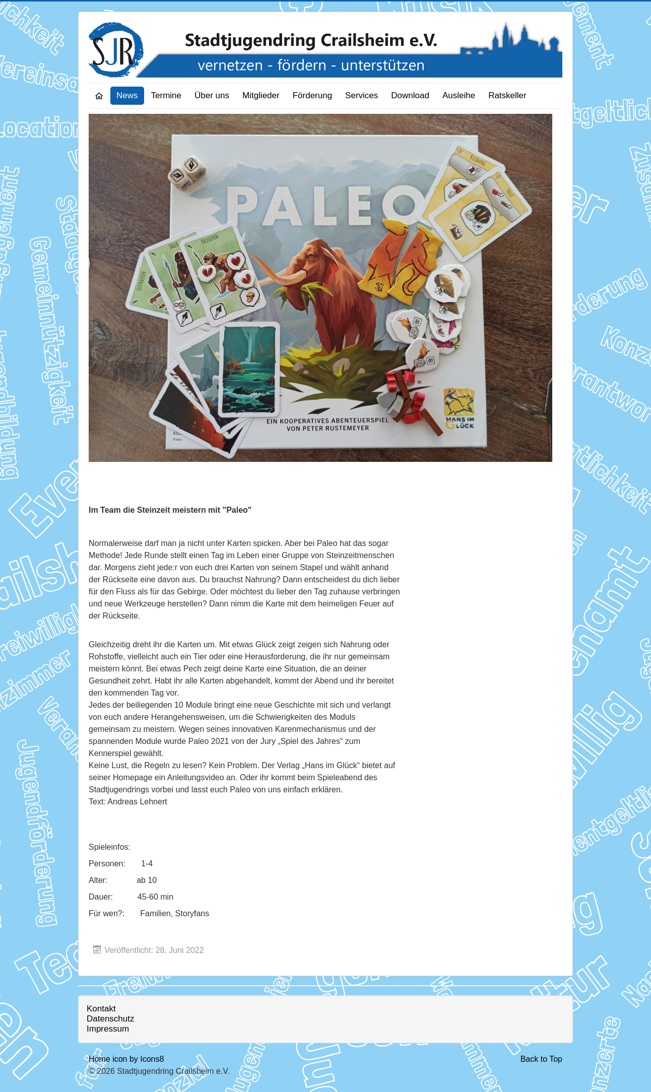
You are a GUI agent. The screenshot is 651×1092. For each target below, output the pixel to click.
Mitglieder (261, 95)
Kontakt (101, 1008)
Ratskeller (507, 95)
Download (410, 95)
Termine (166, 95)
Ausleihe (458, 95)
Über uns (211, 95)
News (127, 95)
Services (361, 95)
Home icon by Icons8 (126, 1059)
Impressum (108, 1029)
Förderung (312, 95)
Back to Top (541, 1059)
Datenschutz (111, 1018)
